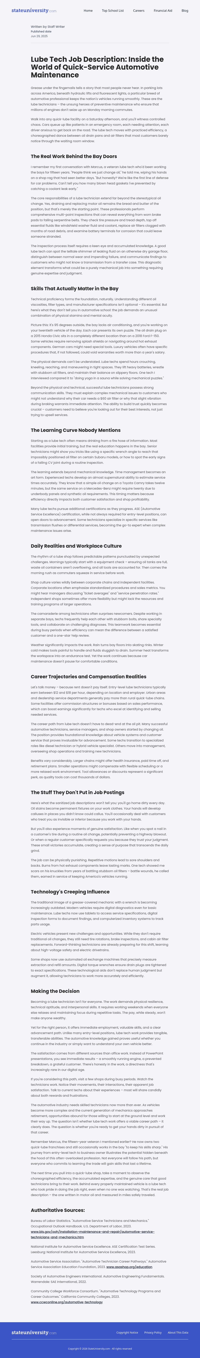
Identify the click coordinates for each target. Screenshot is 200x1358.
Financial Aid (163, 10)
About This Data (178, 1332)
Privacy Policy (153, 1332)
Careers (139, 10)
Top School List (113, 10)
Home (88, 10)
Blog (185, 10)
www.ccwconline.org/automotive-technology (67, 1302)
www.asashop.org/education (129, 1267)
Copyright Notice (127, 1332)
